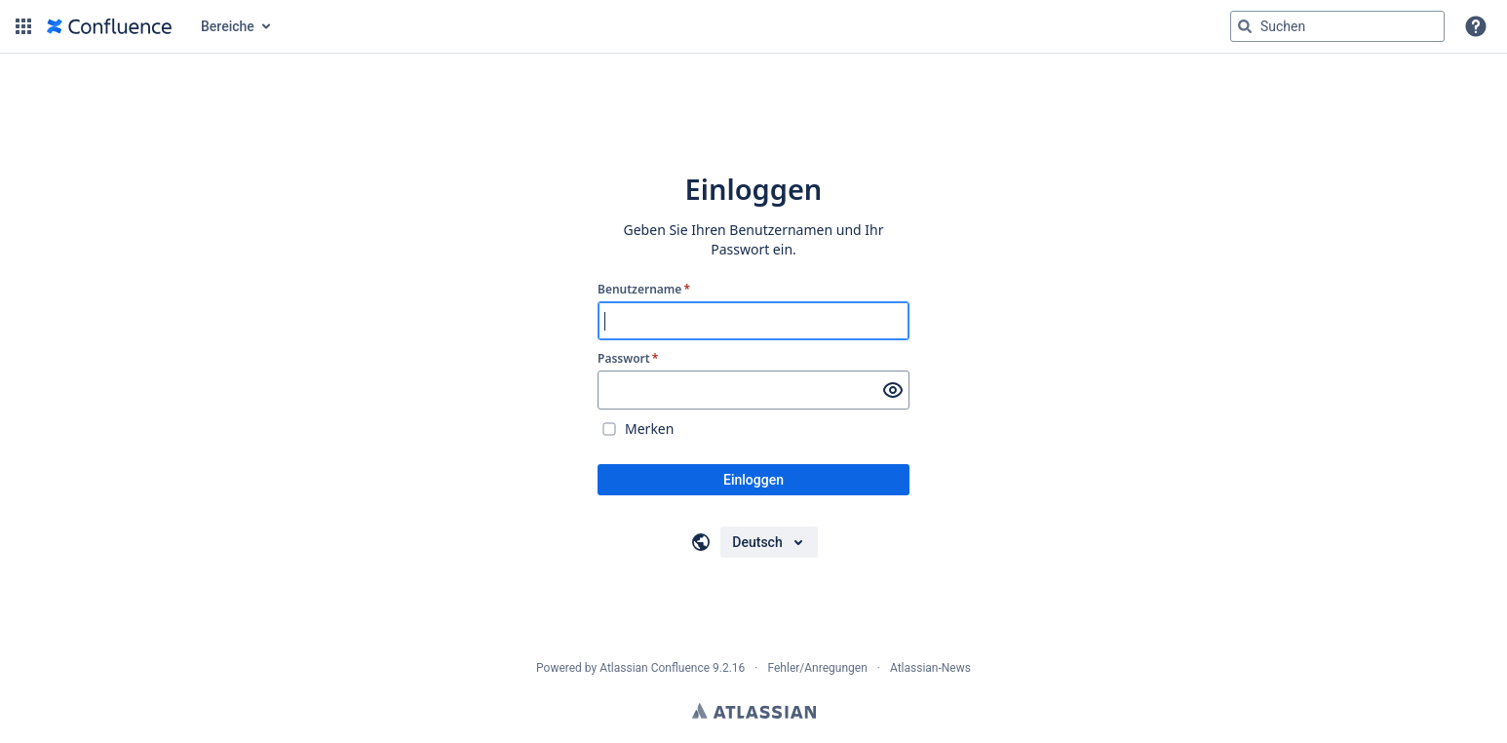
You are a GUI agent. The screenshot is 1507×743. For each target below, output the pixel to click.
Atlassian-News (930, 668)
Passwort (628, 359)
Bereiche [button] (227, 26)
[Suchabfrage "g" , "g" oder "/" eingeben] (1337, 26)
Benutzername (644, 289)
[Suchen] (1245, 26)
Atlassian (754, 710)
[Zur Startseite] (109, 26)
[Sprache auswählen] (768, 542)
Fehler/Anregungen (818, 668)
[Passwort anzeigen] (892, 390)
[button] (23, 26)
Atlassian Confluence (654, 668)
